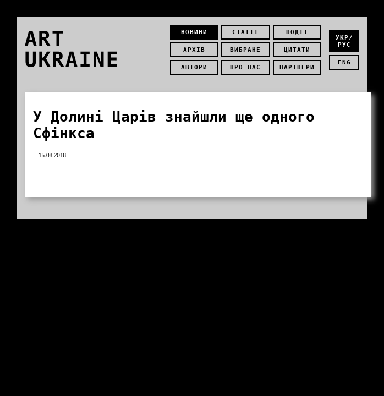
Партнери (297, 67)
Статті (245, 32)
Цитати (297, 49)
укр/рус (344, 41)
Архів (194, 49)
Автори (194, 67)
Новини (194, 32)
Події (297, 32)
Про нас (245, 67)
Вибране (245, 49)
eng (344, 62)
